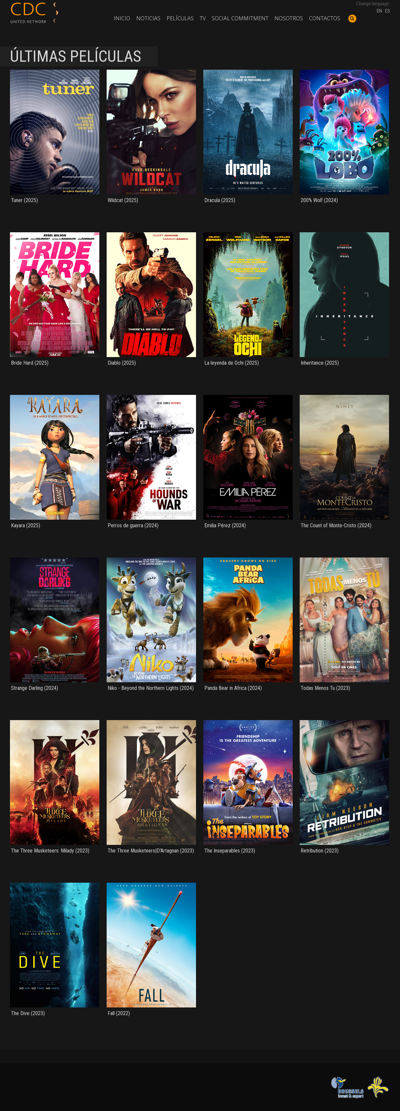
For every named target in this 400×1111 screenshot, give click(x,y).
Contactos (324, 18)
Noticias (148, 18)
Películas (180, 18)
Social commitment (240, 18)
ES (387, 11)
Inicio (122, 18)
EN (379, 11)
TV (203, 18)
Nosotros (288, 18)
